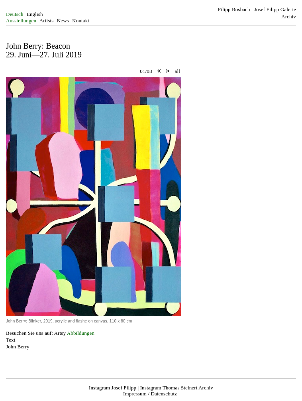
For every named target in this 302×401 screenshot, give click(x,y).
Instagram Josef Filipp (112, 388)
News (63, 21)
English (35, 14)
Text (10, 340)
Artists (46, 21)
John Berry (17, 347)
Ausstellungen (21, 21)
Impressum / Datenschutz (150, 394)
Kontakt (80, 21)
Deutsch (15, 14)
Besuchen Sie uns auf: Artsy (36, 333)
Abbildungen (80, 333)
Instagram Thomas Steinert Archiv (176, 388)
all (177, 71)
